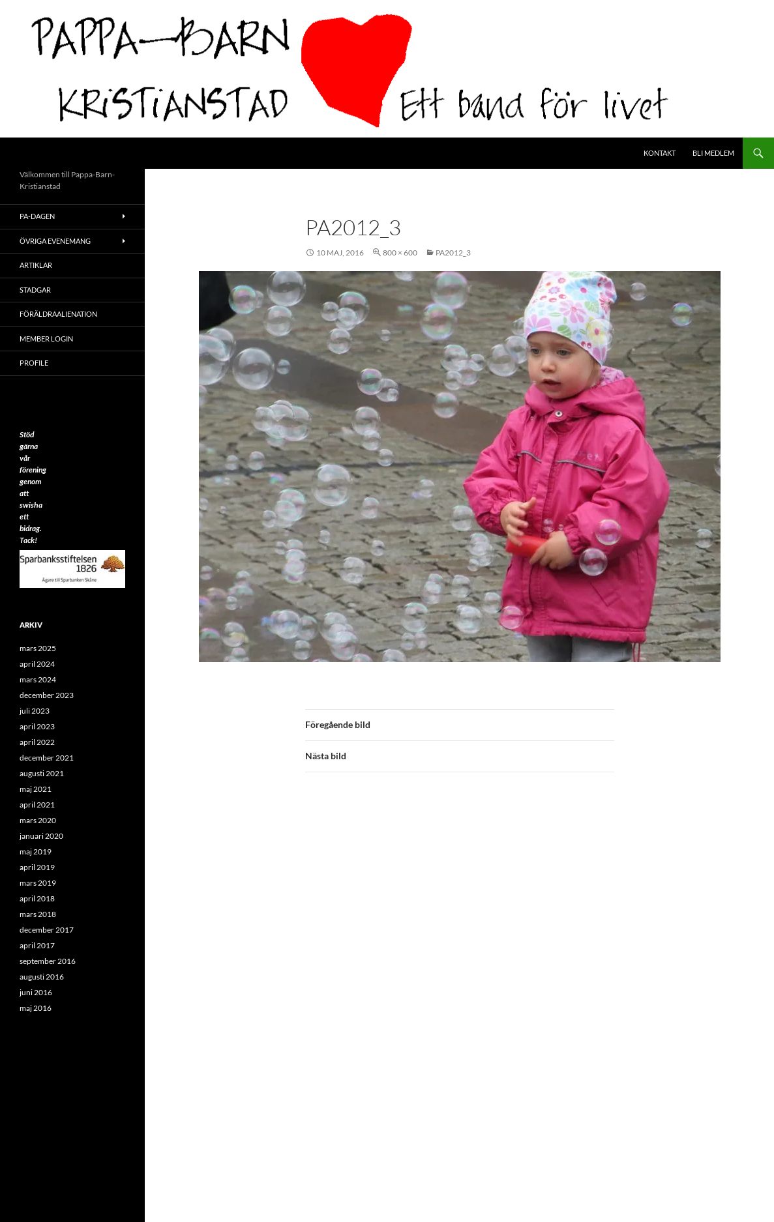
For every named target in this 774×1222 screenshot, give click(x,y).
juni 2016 (36, 992)
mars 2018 (38, 914)
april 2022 (37, 742)
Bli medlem (713, 153)
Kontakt (660, 153)
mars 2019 (38, 883)
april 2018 (37, 898)
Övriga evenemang (55, 241)
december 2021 (47, 758)
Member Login (46, 338)
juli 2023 (35, 711)
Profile (34, 362)
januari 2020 (41, 836)
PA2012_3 (453, 252)
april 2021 (37, 804)
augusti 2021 (42, 773)
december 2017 (47, 930)
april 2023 (37, 726)
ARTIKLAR (36, 265)
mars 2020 (38, 820)
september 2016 (48, 961)
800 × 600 (400, 252)
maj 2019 (36, 851)
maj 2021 (36, 789)
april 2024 (37, 664)
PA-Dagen (37, 216)
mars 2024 (38, 679)
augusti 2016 (42, 977)
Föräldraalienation (58, 314)
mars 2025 (38, 648)
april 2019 (37, 867)
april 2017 (37, 945)
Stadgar (35, 289)
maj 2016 (36, 1008)
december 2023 (47, 695)
